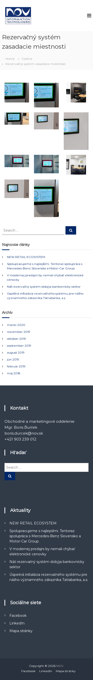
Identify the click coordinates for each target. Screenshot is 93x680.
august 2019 (16, 352)
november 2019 (18, 332)
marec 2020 (16, 325)
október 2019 (16, 338)
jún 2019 (13, 359)
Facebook (18, 615)
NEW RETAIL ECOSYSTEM (26, 257)
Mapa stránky (20, 631)
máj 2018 (13, 373)
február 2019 (16, 366)
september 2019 (19, 345)
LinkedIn (17, 623)
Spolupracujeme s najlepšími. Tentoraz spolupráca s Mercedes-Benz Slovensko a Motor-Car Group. (45, 536)
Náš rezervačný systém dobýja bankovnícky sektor (44, 286)
